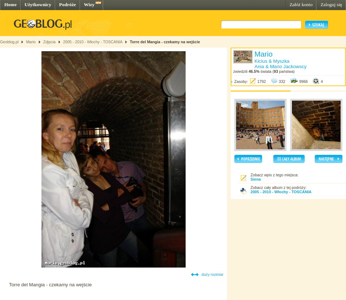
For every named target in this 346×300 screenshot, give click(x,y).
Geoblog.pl (9, 42)
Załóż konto (300, 4)
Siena (255, 179)
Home (10, 4)
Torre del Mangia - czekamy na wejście (165, 42)
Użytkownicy (38, 4)
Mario (31, 42)
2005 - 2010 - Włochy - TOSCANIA (92, 42)
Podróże (67, 4)
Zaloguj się (331, 4)
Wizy (89, 4)
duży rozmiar (212, 274)
